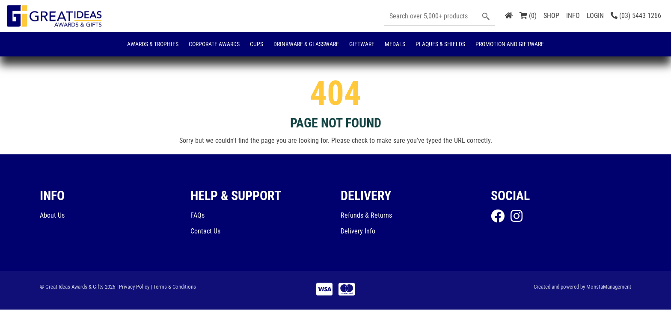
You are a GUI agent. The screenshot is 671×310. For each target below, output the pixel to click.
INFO (573, 16)
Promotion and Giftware (509, 44)
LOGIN (595, 16)
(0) (528, 16)
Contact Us (205, 231)
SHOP (551, 16)
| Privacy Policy (132, 286)
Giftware (361, 44)
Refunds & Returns (366, 215)
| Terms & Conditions (173, 286)
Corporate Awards (214, 44)
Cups (256, 44)
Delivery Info (358, 231)
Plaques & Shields (440, 44)
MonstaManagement (608, 286)
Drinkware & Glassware (306, 44)
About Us (52, 215)
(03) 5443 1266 (636, 16)
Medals (395, 44)
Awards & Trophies (152, 44)
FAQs (197, 215)
